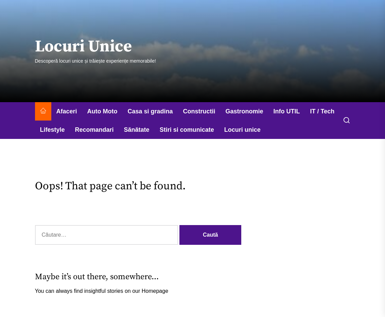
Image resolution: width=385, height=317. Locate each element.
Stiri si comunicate (187, 129)
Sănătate (137, 129)
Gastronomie (244, 111)
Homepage (155, 291)
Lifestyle (52, 129)
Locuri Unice (83, 47)
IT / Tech (322, 111)
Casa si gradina (150, 111)
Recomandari (94, 129)
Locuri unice (242, 129)
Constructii (199, 111)
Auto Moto (102, 111)
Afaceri (66, 111)
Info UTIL (287, 111)
